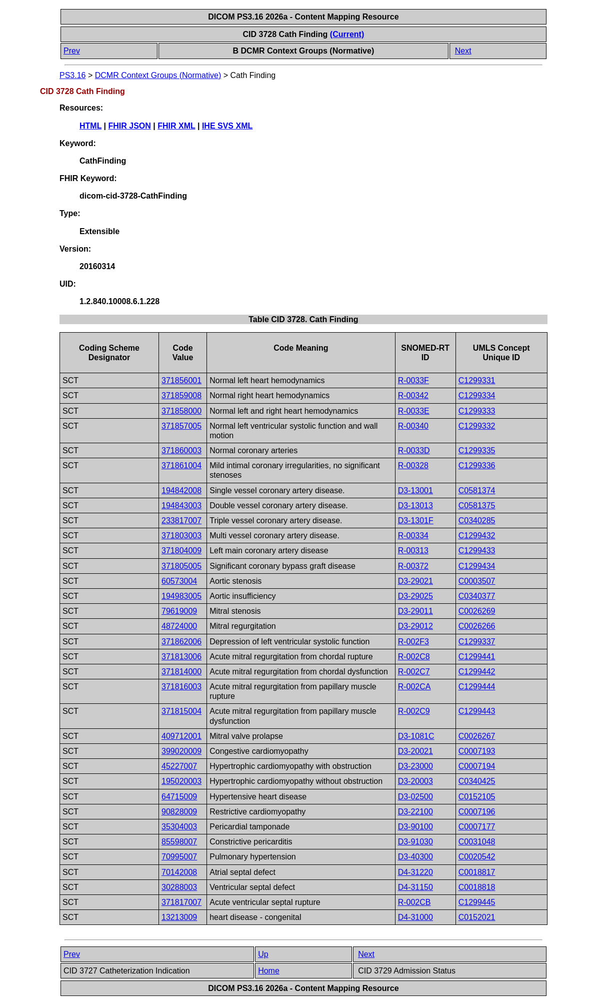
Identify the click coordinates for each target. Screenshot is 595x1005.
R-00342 (413, 395)
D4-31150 (415, 887)
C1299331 (477, 380)
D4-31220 (415, 872)
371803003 (182, 535)
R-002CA (414, 686)
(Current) (347, 34)
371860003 (182, 450)
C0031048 (477, 841)
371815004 (182, 711)
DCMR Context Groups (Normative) (158, 75)
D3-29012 (415, 626)
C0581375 (477, 505)
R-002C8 (414, 656)
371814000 (182, 671)
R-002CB (414, 902)
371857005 (182, 426)
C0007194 (477, 766)
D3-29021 (415, 581)
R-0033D (414, 450)
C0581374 (477, 490)
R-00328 (413, 465)
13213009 (179, 917)
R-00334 (413, 535)
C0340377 (477, 596)
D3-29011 (415, 611)
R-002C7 (414, 671)
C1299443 (477, 711)
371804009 (182, 550)
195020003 (182, 781)
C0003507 (477, 581)
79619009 (179, 611)
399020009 (182, 751)
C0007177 (477, 826)
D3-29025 (415, 596)
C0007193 (477, 751)
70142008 (179, 872)
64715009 (179, 796)
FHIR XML (176, 126)
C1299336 (477, 465)
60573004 (179, 581)
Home (269, 970)
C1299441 (477, 656)
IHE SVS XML (227, 126)
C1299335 (477, 450)
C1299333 (477, 411)
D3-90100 (415, 826)
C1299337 (477, 641)
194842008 (182, 490)
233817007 (182, 520)
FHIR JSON (129, 126)
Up (263, 954)
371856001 (182, 380)
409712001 (182, 736)
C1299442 (477, 671)
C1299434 (477, 566)
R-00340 (413, 426)
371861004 (182, 465)
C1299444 (477, 686)
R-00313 (413, 550)
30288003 (179, 887)
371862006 (182, 641)
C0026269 (477, 611)
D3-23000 (415, 766)
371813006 (182, 656)
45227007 (179, 766)
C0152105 (477, 796)
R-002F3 (413, 641)
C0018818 (477, 887)
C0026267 (477, 736)
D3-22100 (415, 811)
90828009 (179, 811)
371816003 (182, 686)
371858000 (182, 411)
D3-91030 (415, 841)
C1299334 (477, 395)
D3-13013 (415, 505)
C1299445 (477, 902)
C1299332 (477, 426)
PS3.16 (73, 75)
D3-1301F (416, 520)
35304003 (179, 826)
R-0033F (413, 380)
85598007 (179, 841)
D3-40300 (415, 856)
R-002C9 (414, 711)
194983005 (182, 596)
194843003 (182, 505)
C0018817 (477, 872)
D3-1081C (416, 736)
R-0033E (414, 411)
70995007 (179, 856)
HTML (91, 126)
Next (463, 51)
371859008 (182, 395)
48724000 (179, 626)
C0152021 (477, 917)
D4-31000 (415, 917)
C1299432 (477, 535)
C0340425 (477, 781)
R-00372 (413, 566)
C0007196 (477, 811)
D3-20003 (415, 781)
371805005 (182, 566)
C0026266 (477, 626)
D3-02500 (415, 796)
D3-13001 (415, 490)
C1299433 (477, 550)
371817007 (182, 902)
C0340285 (477, 520)
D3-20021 (415, 751)
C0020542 (477, 856)
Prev (72, 51)
